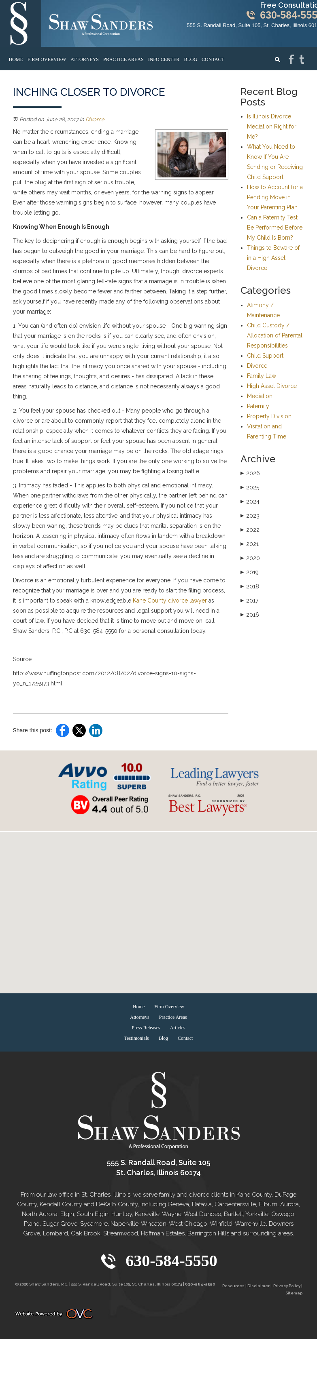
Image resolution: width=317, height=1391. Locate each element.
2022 (250, 530)
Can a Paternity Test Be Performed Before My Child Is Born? (274, 227)
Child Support (265, 355)
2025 (249, 487)
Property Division (269, 416)
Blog (190, 59)
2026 (250, 473)
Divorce (94, 119)
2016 (249, 615)
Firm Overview (47, 59)
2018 (249, 586)
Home (16, 59)
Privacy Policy (286, 1286)
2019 (249, 572)
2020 (250, 558)
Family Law (261, 376)
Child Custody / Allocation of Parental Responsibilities (274, 335)
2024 (250, 501)
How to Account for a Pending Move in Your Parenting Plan (275, 197)
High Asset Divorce (272, 386)
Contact (213, 59)
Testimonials (136, 1038)
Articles (177, 1028)
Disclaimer (258, 1286)
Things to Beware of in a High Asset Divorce (273, 257)
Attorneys (84, 59)
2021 (249, 544)
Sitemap (293, 1293)
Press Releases (146, 1028)
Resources (233, 1286)
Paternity (258, 406)
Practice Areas (123, 59)
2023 (250, 516)
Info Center (164, 59)
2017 (249, 600)
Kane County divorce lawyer (170, 600)
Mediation (259, 396)
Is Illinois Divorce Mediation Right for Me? (271, 126)
